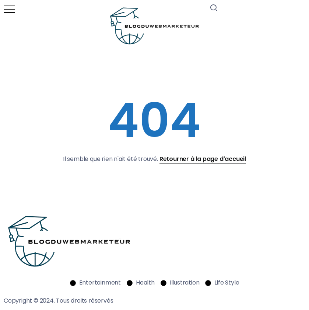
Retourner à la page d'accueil (202, 159)
